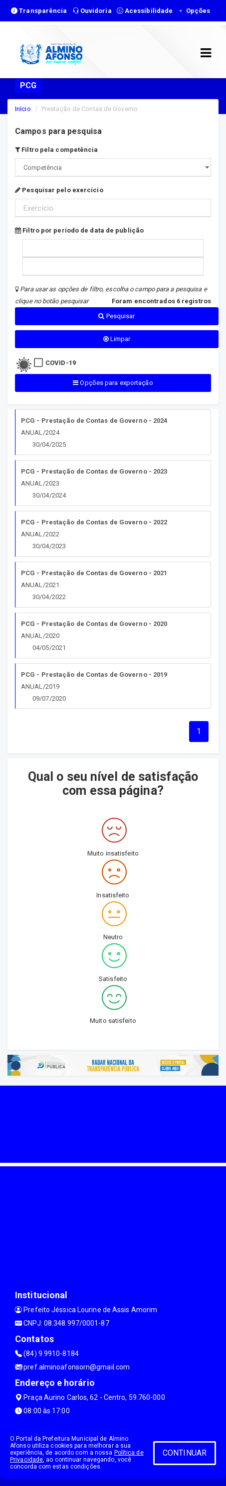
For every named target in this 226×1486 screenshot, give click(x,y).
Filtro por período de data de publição (79, 230)
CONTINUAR (185, 1453)
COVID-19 (60, 363)
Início (23, 109)
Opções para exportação (113, 382)
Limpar (117, 339)
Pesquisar (116, 316)
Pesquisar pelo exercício (59, 190)
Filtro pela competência (56, 149)
